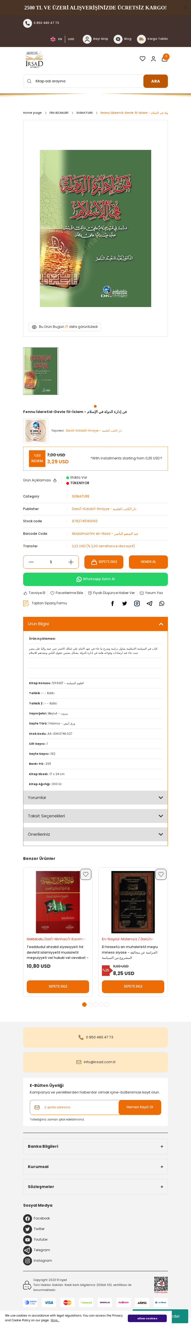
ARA (155, 81)
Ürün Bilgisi (38, 624)
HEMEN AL (148, 562)
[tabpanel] (41, 373)
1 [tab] (95, 406)
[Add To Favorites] (66, 593)
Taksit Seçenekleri (46, 816)
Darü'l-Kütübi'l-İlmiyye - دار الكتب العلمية (104, 509)
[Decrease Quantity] (31, 562)
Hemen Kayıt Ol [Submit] (140, 1107)
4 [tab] (101, 1004)
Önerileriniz (39, 834)
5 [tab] (106, 1004)
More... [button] (55, 1320)
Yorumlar (37, 797)
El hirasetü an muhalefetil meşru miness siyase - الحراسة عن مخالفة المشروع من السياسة (130, 952)
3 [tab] (95, 1004)
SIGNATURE (80, 496)
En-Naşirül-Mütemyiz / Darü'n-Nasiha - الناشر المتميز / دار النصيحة (129, 940)
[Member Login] (153, 58)
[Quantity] (51, 562)
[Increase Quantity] (71, 562)
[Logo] (34, 58)
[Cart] (164, 58)
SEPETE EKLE (104, 562)
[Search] (95, 81)
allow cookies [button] (147, 1318)
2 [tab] (90, 1004)
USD (71, 39)
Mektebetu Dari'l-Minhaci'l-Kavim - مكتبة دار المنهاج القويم (56, 940)
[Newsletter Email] (95, 1107)
